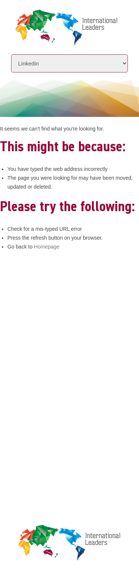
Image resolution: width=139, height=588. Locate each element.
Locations (26, 372)
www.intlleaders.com (39, 319)
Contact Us (28, 386)
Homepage (47, 247)
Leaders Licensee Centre (46, 415)
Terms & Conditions (39, 443)
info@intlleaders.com (55, 308)
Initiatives (27, 358)
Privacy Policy (32, 429)
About (20, 344)
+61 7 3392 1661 (49, 298)
